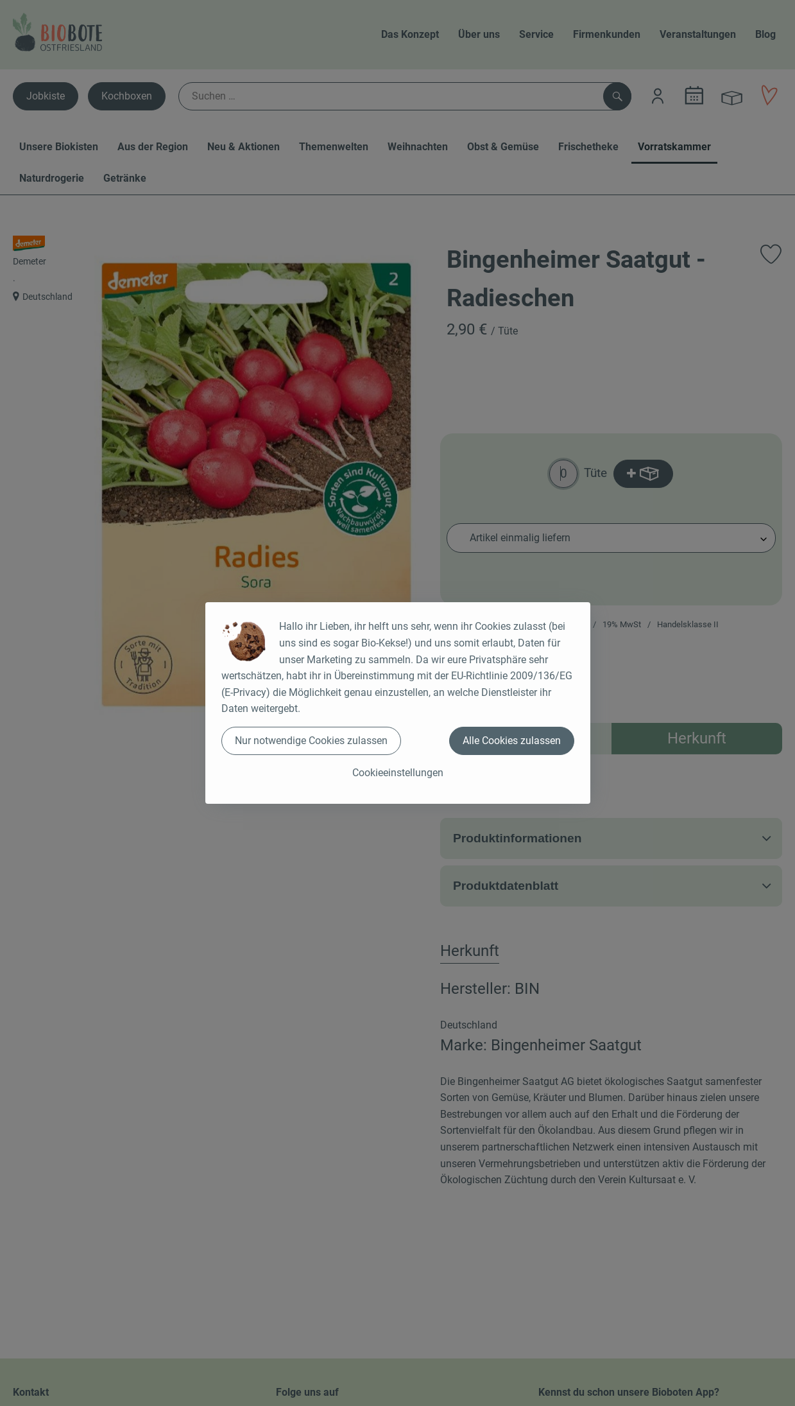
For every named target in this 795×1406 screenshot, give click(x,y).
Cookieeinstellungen (397, 773)
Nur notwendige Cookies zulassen (311, 740)
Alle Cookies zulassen (512, 740)
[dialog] (397, 703)
